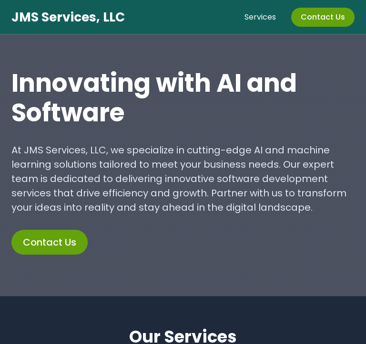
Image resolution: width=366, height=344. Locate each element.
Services (260, 16)
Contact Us (323, 16)
